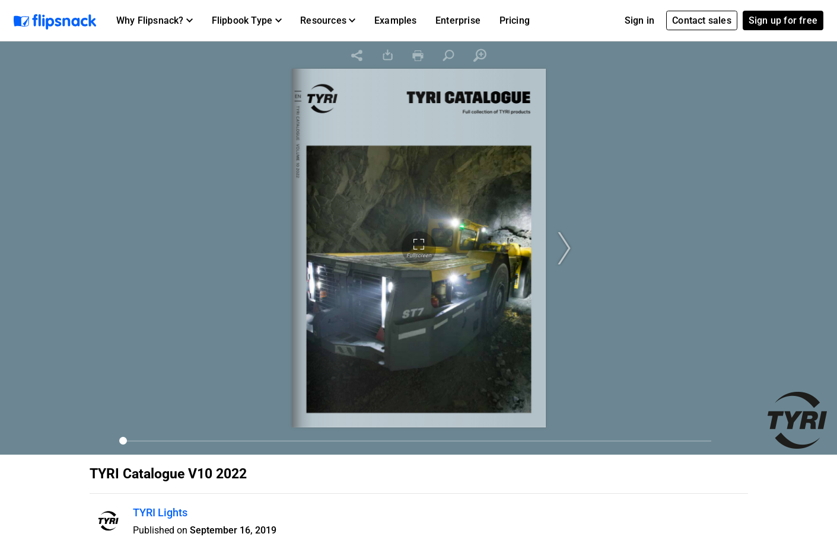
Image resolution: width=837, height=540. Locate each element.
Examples (395, 20)
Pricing (514, 20)
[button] (154, 20)
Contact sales (701, 20)
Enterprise (457, 20)
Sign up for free (783, 20)
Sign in (639, 20)
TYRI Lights (160, 512)
